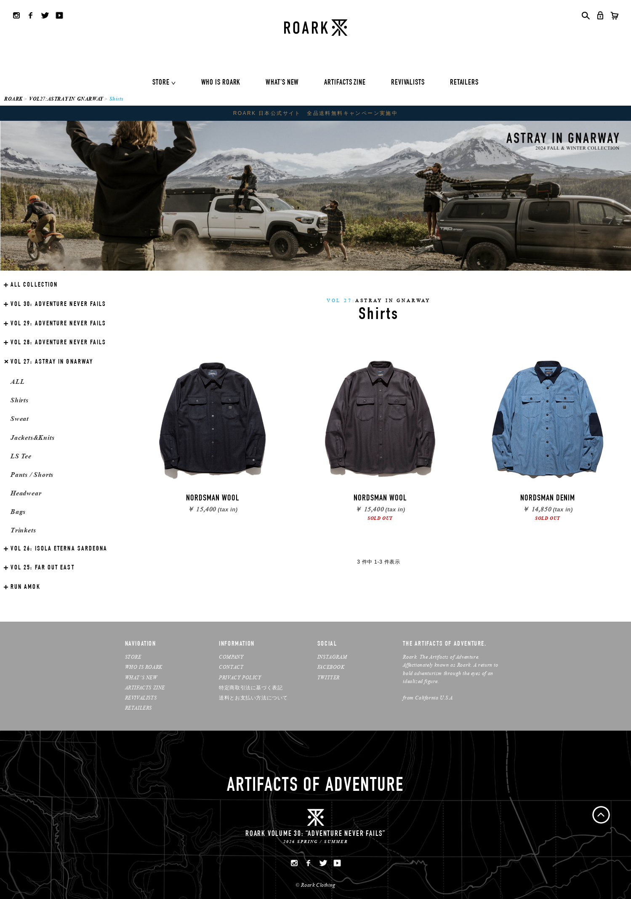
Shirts (20, 400)
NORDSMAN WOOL (212, 499)
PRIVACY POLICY (240, 677)
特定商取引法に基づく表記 (250, 687)
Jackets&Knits (32, 438)
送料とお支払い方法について (253, 697)
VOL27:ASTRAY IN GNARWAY (66, 99)
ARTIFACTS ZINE (345, 83)
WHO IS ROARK (221, 83)
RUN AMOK (25, 587)
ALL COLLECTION (34, 285)
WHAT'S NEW (282, 83)
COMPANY (231, 657)
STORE (161, 83)
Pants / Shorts (32, 475)
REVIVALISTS (408, 83)
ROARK (13, 99)
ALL (17, 382)
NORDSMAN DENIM (547, 499)
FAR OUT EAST (43, 568)
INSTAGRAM (332, 657)
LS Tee (21, 456)
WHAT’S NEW (141, 677)
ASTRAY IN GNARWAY (52, 362)
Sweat (20, 419)
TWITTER (328, 677)
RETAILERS (464, 83)
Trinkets (23, 530)
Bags (18, 512)
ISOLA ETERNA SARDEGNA (59, 549)
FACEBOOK (331, 667)
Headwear (26, 493)
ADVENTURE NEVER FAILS (58, 304)
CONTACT (231, 667)
